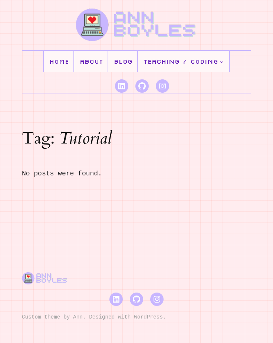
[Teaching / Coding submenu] (222, 62)
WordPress (148, 316)
